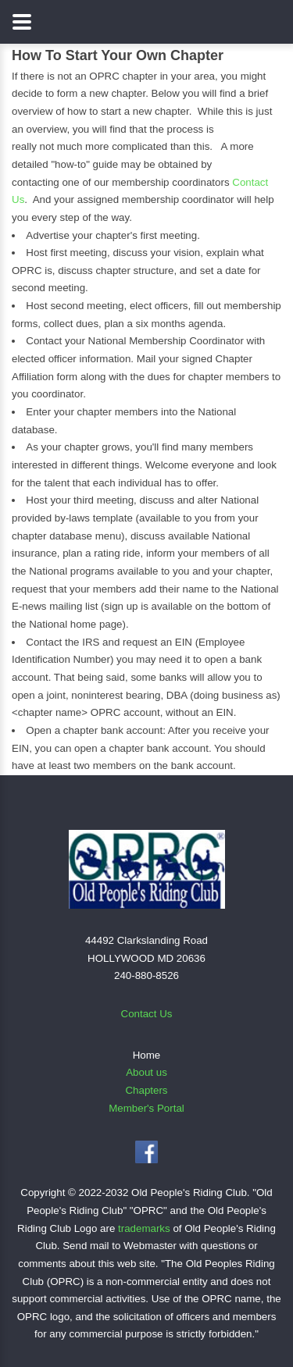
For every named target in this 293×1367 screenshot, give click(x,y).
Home (147, 1055)
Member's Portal (146, 1108)
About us (146, 1072)
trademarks (144, 1228)
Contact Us (147, 1014)
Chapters (146, 1090)
